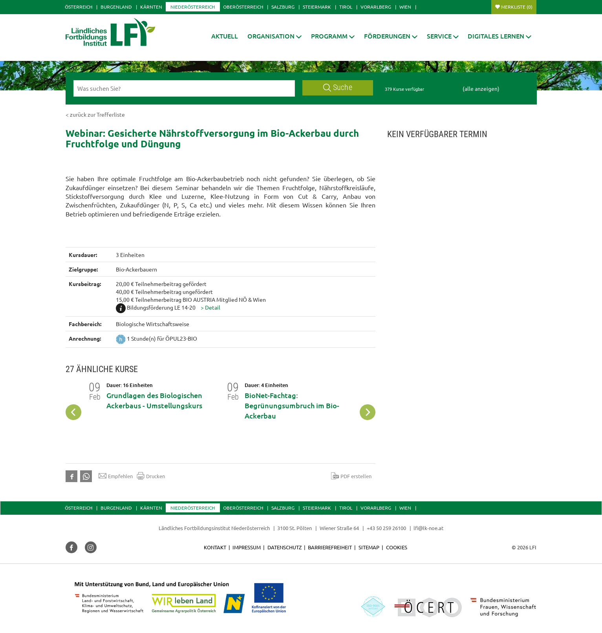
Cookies (396, 547)
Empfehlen (116, 476)
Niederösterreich (192, 7)
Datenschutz (284, 547)
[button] (274, 36)
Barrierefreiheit (330, 547)
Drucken (151, 476)
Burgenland (116, 7)
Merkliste (516, 7)
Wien (405, 7)
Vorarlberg (375, 7)
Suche (337, 87)
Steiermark (317, 7)
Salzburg (283, 7)
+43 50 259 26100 (386, 528)
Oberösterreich (243, 7)
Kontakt (215, 547)
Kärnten (151, 7)
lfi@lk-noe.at (428, 528)
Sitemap (369, 547)
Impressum (246, 547)
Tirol (345, 7)
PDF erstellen (351, 476)
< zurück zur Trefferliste (95, 114)
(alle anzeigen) (481, 88)
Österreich (78, 7)
